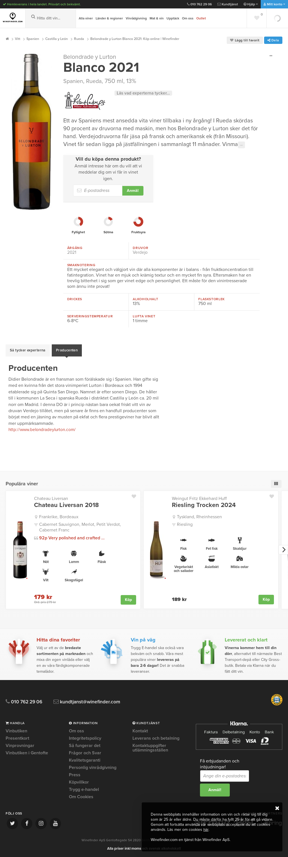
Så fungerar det (84, 745)
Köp (128, 599)
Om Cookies (81, 796)
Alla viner (86, 18)
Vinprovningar (20, 745)
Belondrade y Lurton (92, 60)
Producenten (67, 351)
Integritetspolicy (85, 738)
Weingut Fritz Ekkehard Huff (199, 498)
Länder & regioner (109, 18)
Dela (273, 40)
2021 (71, 255)
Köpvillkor (79, 782)
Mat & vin (157, 18)
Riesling (185, 524)
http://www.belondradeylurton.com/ (43, 429)
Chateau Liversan (51, 498)
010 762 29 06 (199, 4)
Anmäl (133, 193)
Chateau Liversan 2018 (66, 505)
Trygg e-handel (84, 789)
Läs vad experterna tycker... (144, 95)
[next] (283, 549)
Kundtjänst (227, 4)
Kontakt (140, 730)
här (206, 829)
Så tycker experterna (28, 351)
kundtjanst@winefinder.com (93, 702)
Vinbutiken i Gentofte (27, 752)
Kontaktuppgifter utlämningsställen (150, 747)
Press (74, 774)
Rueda (97, 84)
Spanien (74, 84)
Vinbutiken (16, 730)
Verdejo (140, 255)
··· (241, 147)
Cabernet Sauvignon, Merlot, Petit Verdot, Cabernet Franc (80, 526)
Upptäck (172, 18)
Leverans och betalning (155, 738)
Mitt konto (274, 4)
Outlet (201, 18)
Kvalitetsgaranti (84, 760)
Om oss (188, 18)
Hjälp (251, 4)
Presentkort (17, 738)
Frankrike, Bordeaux (58, 516)
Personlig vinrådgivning (92, 767)
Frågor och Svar (85, 752)
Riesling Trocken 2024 (204, 505)
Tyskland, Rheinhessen (199, 516)
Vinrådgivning (136, 18)
